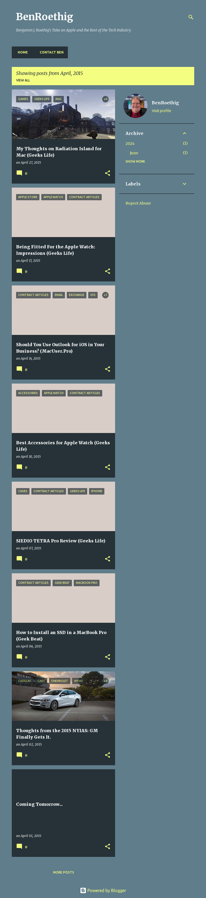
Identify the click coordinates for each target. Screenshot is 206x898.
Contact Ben (50, 52)
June (134, 153)
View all (23, 80)
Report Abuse (138, 203)
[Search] (191, 17)
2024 (130, 143)
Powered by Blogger (103, 890)
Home (21, 52)
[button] (107, 173)
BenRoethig (44, 17)
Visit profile (161, 111)
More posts (63, 872)
